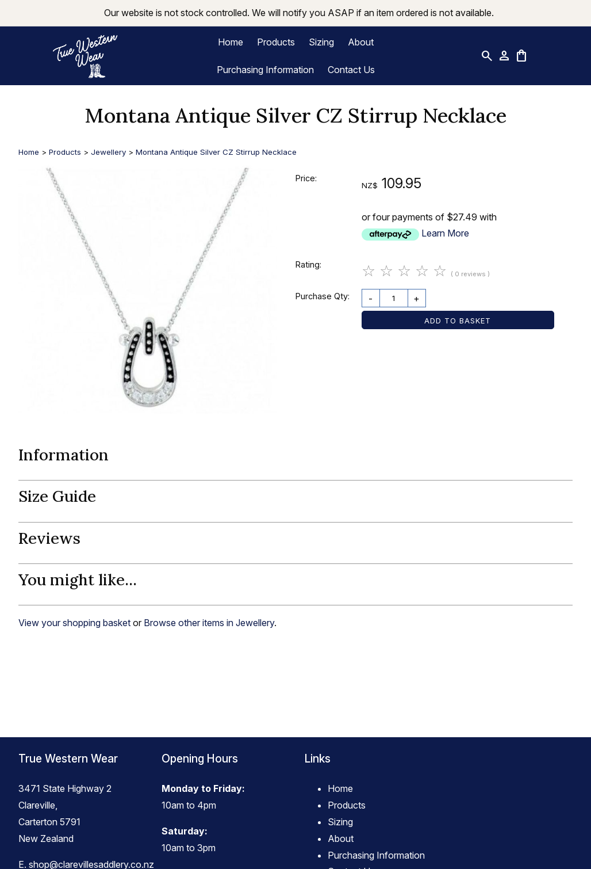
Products (276, 42)
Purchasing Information (265, 69)
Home (230, 42)
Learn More (445, 233)
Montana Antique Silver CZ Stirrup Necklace (216, 152)
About (361, 42)
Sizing (321, 42)
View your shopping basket (74, 622)
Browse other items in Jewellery (209, 622)
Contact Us (351, 69)
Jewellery (108, 152)
